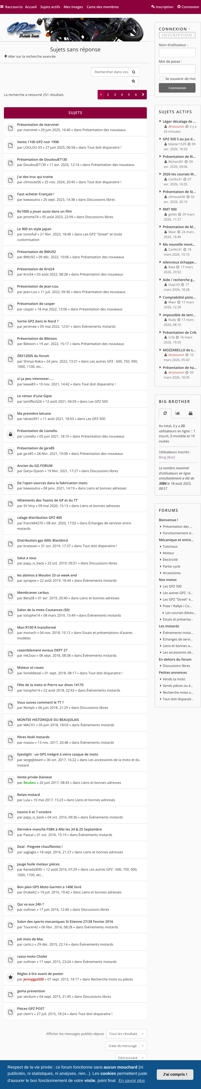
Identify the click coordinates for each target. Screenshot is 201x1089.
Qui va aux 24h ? (30, 878)
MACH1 (29, 702)
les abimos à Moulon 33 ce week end (47, 556)
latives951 (31, 402)
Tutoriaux (170, 535)
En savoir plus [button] (132, 1081)
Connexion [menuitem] (190, 6)
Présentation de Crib (180, 325)
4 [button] (122, 85)
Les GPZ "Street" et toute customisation (178, 587)
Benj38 (28, 578)
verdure (29, 968)
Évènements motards (99, 312)
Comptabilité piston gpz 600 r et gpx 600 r (180, 290)
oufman (29, 883)
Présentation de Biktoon (37, 324)
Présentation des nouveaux (104, 119)
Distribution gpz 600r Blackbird (42, 522)
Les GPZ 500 (98, 385)
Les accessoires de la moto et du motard (178, 639)
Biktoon (29, 329)
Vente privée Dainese (34, 754)
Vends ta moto (174, 664)
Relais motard (28, 771)
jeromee (29, 312)
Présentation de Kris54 (35, 256)
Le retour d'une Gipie (34, 381)
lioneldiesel (32, 651)
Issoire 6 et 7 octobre (34, 788)
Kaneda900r (32, 844)
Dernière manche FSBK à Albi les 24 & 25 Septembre (59, 805)
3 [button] (115, 85)
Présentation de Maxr (180, 222)
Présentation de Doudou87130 (42, 149)
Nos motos (168, 567)
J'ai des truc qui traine (35, 166)
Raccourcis (15, 6)
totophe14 (31, 595)
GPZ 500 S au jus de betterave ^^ (180, 137)
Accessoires (172, 561)
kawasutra (31, 188)
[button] (143, 85)
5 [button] (129, 85)
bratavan (30, 527)
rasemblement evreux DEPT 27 (42, 630)
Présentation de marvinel (38, 115)
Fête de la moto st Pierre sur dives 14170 (50, 664)
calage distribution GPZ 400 (39, 500)
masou (28, 719)
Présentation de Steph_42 (180, 188)
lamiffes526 (32, 385)
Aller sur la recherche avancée (32, 56)
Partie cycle (171, 555)
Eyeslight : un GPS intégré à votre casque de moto (57, 732)
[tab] (165, 404)
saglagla (29, 827)
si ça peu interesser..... (35, 364)
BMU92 (29, 244)
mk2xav (29, 634)
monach (29, 612)
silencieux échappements (180, 256)
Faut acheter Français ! (35, 183)
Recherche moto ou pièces (112, 951)
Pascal (28, 810)
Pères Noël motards (33, 715)
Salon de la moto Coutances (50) (43, 590)
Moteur (168, 542)
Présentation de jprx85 (36, 432)
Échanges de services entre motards (178, 626)
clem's (28, 985)
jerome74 (30, 205)
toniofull (29, 222)
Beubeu (29, 759)
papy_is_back (33, 544)
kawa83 (29, 368)
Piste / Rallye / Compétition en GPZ (178, 593)
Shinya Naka (33, 346)
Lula (26, 776)
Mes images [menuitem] (76, 6)
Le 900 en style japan (34, 217)
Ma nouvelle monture (180, 239)
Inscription (177, 34)
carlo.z (28, 917)
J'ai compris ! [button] (175, 1074)
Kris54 (28, 261)
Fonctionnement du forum (178, 522)
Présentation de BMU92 (36, 239)
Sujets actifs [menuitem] (53, 6)
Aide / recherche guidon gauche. (180, 273)
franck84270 (33, 505)
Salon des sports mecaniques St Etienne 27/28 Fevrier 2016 (65, 895)
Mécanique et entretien (176, 529)
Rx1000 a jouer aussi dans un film (44, 200)
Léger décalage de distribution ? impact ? (180, 120)
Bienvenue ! (168, 510)
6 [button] (136, 85)
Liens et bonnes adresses (107, 470)
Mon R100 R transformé (36, 607)
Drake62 (30, 866)
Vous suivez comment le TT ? (40, 681)
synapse (29, 561)
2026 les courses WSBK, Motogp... (180, 171)
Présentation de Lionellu (37, 415)
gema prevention (31, 964)
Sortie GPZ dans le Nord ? (38, 307)
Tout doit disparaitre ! (104, 136)
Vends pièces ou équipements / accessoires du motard (178, 671)
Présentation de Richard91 (180, 154)
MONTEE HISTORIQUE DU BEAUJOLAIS (48, 698)
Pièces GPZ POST (30, 981)
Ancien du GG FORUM (35, 449)
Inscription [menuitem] (164, 6)
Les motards (169, 613)
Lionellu (29, 419)
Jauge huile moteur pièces (38, 839)
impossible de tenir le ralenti (180, 307)
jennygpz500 (33, 951)
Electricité (170, 548)
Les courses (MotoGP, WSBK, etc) (181, 600)
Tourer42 (30, 900)
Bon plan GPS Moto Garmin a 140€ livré (49, 861)
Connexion (173, 29)
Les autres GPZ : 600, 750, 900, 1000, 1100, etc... (178, 581)
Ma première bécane (34, 398)
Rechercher (132, 71)
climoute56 (32, 171)
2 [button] (108, 85)
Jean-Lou (30, 278)
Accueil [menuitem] (33, 6)
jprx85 (28, 436)
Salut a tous (27, 539)
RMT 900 (170, 205)
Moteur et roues (30, 647)
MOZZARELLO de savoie (180, 342)
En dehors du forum (175, 645)
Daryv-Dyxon (33, 453)
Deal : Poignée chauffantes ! (40, 822)
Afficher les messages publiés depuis (96, 1005)
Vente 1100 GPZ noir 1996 (38, 132)
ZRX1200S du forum (33, 341)
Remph (29, 685)
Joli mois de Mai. (30, 912)
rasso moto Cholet (32, 930)
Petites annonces (173, 658)
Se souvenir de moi (177, 78)
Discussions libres (101, 188)
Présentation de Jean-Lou (38, 273)
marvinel (30, 119)
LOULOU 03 (32, 136)
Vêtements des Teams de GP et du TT (47, 483)
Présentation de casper (36, 290)
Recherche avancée (142, 71)
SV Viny (29, 488)
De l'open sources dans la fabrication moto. (52, 466)
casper (28, 295)
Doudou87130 (34, 154)
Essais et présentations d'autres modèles (178, 606)
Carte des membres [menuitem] (105, 6)
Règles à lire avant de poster (40, 947)
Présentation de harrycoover (180, 359)
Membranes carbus (33, 573)
